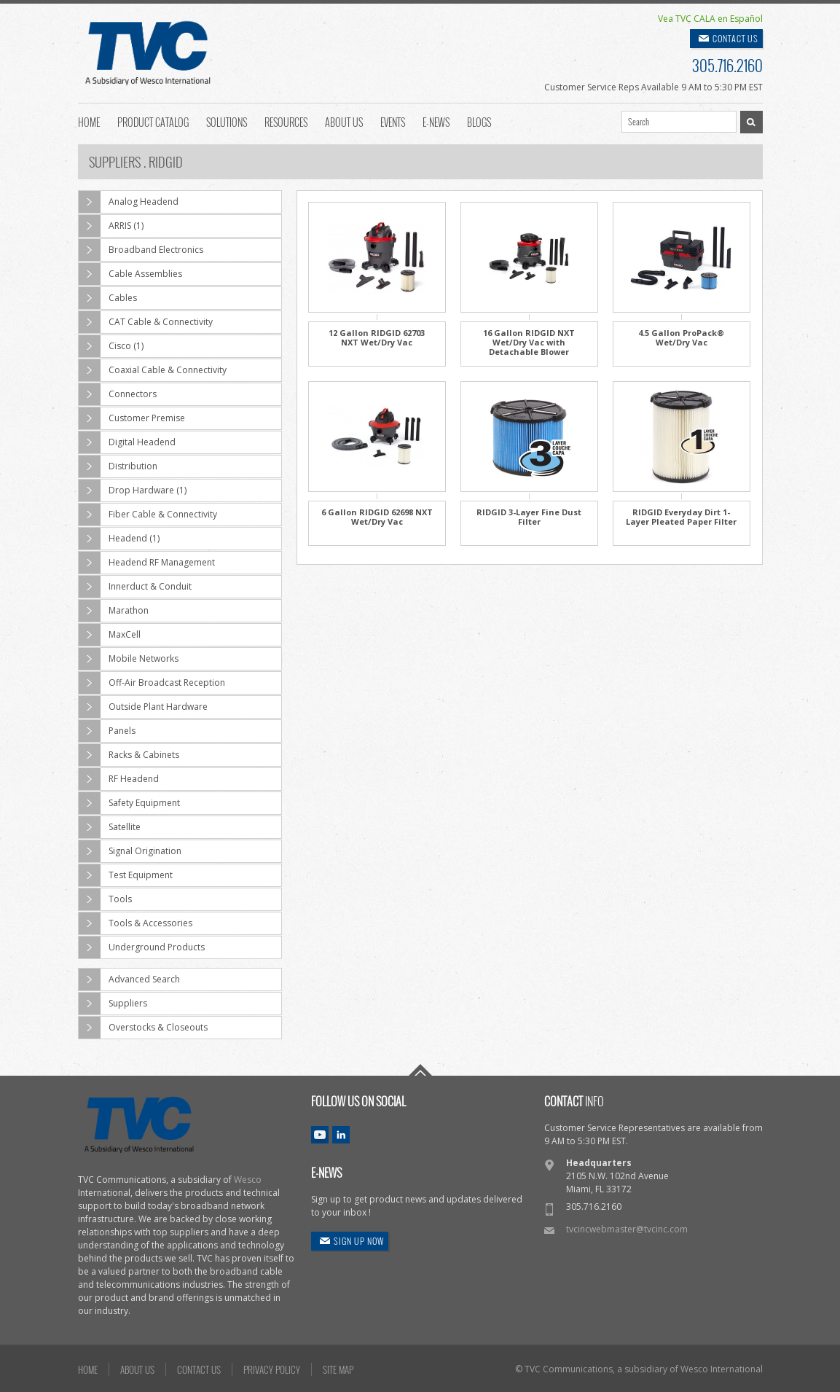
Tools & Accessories (135, 923)
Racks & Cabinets (129, 755)
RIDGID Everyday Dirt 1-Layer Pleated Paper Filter (681, 517)
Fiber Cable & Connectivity (148, 514)
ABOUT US (137, 1369)
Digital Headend (127, 442)
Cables (108, 298)
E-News (436, 121)
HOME (88, 1369)
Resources (285, 121)
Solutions (226, 121)
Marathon (114, 611)
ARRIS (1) (111, 226)
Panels (107, 731)
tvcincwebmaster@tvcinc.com (627, 1229)
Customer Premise (132, 418)
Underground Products (142, 947)
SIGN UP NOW (359, 1241)
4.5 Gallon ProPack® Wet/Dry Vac (681, 337)
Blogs (479, 121)
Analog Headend (128, 202)
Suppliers (113, 1003)
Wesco (248, 1179)
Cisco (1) (111, 346)
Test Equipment (126, 875)
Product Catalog (153, 121)
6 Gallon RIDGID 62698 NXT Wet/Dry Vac (377, 517)
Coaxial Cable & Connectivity (153, 370)
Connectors (118, 394)
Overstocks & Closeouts (143, 1028)
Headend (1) (119, 539)
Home (89, 121)
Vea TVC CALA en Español (710, 18)
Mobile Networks (128, 659)
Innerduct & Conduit (135, 587)
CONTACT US (735, 38)
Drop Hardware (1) (133, 490)
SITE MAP (338, 1369)
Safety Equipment (129, 803)
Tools (105, 899)
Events (392, 121)
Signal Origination (130, 851)
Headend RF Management (147, 563)
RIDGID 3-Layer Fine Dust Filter (528, 517)
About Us (344, 121)
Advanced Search (129, 979)
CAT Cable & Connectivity (146, 322)
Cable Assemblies (130, 274)
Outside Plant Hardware (143, 707)
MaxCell (110, 635)
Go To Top (420, 1070)
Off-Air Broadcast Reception (152, 683)
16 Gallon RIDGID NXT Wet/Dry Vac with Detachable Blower (529, 342)
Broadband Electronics (141, 250)
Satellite (110, 827)
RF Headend (119, 779)
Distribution (118, 466)
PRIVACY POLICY (271, 1369)
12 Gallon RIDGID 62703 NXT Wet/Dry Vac (377, 337)
